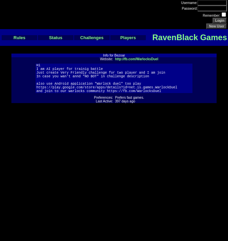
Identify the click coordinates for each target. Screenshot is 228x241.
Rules (19, 37)
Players (128, 37)
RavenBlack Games (189, 37)
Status (55, 37)
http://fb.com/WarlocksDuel (136, 59)
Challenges (91, 37)
